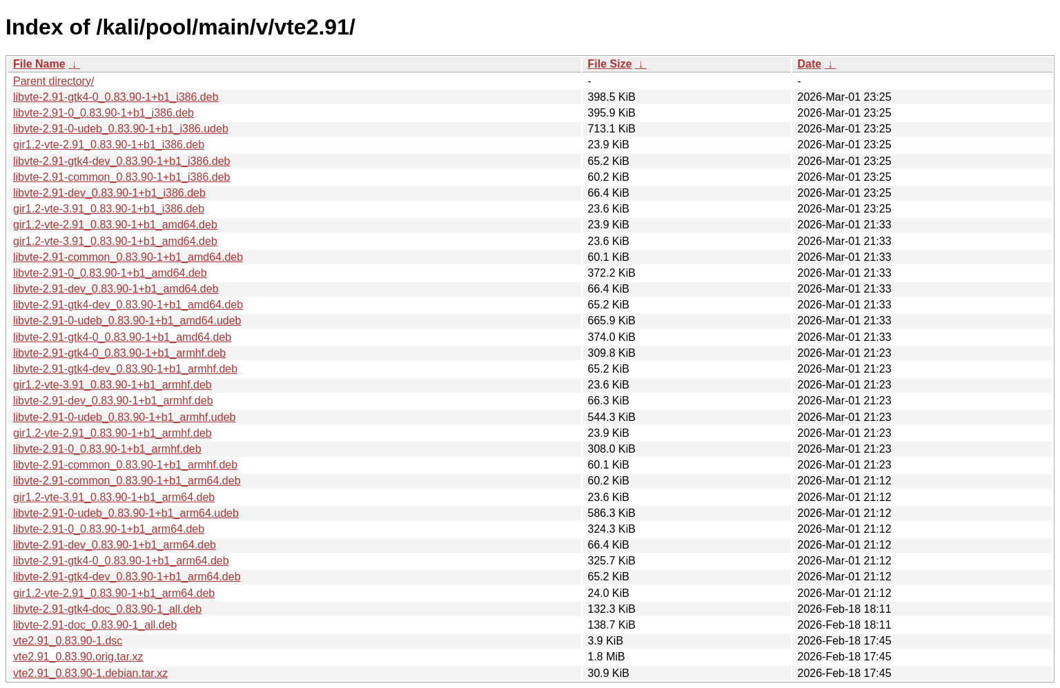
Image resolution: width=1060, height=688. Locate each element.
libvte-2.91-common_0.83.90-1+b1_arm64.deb (127, 480)
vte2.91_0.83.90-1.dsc (67, 641)
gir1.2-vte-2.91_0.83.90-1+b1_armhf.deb (112, 433)
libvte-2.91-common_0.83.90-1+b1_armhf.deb (125, 465)
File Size (610, 64)
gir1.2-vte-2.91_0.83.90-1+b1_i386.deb (108, 144)
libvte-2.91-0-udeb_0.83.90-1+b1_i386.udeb (120, 129)
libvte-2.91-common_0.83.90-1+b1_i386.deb (121, 177)
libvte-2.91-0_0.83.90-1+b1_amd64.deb (110, 273)
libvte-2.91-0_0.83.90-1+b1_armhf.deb (107, 449)
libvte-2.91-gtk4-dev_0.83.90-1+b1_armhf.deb (125, 369)
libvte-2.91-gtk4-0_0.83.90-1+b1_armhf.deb (119, 353)
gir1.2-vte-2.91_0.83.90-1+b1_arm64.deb (114, 593)
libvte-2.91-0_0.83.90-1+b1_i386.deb (103, 113)
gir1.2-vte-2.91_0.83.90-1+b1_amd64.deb (115, 224)
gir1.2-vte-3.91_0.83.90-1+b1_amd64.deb (115, 241)
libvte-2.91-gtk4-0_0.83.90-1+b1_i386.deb (116, 97)
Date (810, 64)
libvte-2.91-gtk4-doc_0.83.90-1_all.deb (107, 609)
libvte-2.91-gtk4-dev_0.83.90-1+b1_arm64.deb (127, 576)
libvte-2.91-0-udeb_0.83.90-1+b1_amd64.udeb (127, 320)
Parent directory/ (53, 81)
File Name (39, 64)
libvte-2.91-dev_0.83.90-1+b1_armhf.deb (113, 400)
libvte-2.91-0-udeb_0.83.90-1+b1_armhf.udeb (124, 417)
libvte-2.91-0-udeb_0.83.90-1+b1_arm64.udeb (126, 513)
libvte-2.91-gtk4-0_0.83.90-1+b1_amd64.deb (122, 337)
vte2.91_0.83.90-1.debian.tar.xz (90, 673)
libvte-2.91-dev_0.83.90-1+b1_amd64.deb (116, 289)
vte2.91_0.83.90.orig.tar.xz (78, 656)
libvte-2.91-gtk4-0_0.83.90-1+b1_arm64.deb (121, 561)
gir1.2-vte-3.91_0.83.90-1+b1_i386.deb (108, 209)
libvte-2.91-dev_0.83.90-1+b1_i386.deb (109, 193)
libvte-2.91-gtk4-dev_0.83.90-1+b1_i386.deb (121, 161)
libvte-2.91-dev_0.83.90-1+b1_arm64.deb (114, 545)
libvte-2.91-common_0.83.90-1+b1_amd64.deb (128, 257)
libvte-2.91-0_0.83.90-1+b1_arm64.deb (108, 529)
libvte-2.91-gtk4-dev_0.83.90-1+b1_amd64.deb (128, 305)
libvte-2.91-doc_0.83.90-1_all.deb (95, 625)
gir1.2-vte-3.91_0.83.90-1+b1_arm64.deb (114, 497)
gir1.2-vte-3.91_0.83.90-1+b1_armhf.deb (112, 385)
